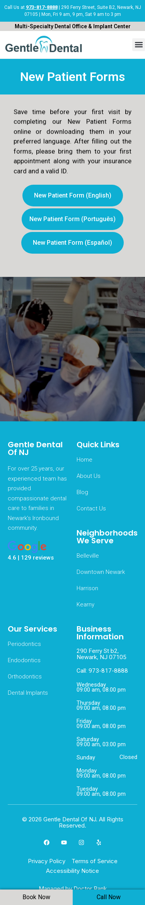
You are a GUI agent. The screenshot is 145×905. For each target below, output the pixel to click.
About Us (89, 475)
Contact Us (91, 508)
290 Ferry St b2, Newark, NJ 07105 (101, 654)
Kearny (85, 604)
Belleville (88, 555)
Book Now (36, 897)
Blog (82, 492)
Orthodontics (25, 676)
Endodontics (24, 660)
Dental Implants (28, 692)
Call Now (109, 897)
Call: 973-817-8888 (102, 670)
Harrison (87, 588)
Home (84, 459)
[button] (138, 44)
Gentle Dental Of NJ (35, 448)
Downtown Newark (101, 571)
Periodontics (24, 644)
